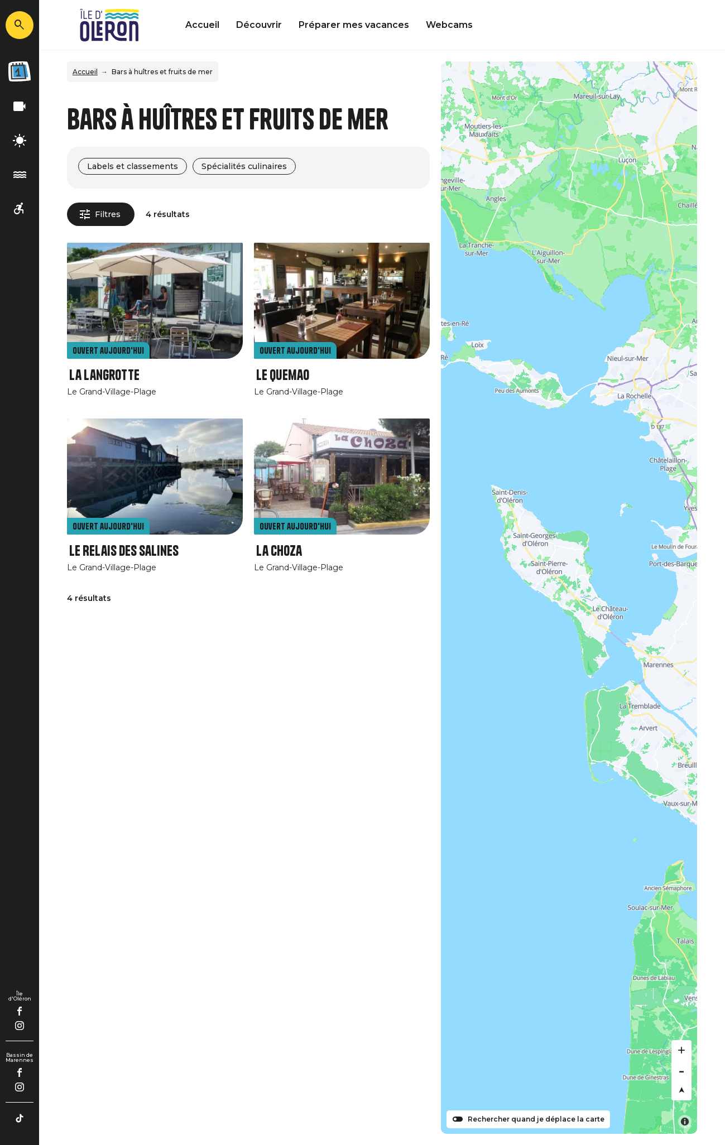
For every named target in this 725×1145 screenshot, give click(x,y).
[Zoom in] (681, 1050)
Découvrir (259, 25)
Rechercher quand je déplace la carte (536, 1119)
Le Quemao (282, 375)
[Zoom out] (681, 1070)
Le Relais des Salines (124, 551)
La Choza (279, 551)
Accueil (202, 25)
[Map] (569, 597)
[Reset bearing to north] (681, 1090)
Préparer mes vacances (354, 25)
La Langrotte (104, 375)
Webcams (449, 25)
